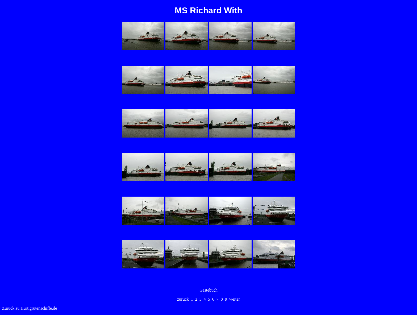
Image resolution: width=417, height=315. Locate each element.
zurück (183, 299)
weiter (234, 299)
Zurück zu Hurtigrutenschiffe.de (29, 308)
